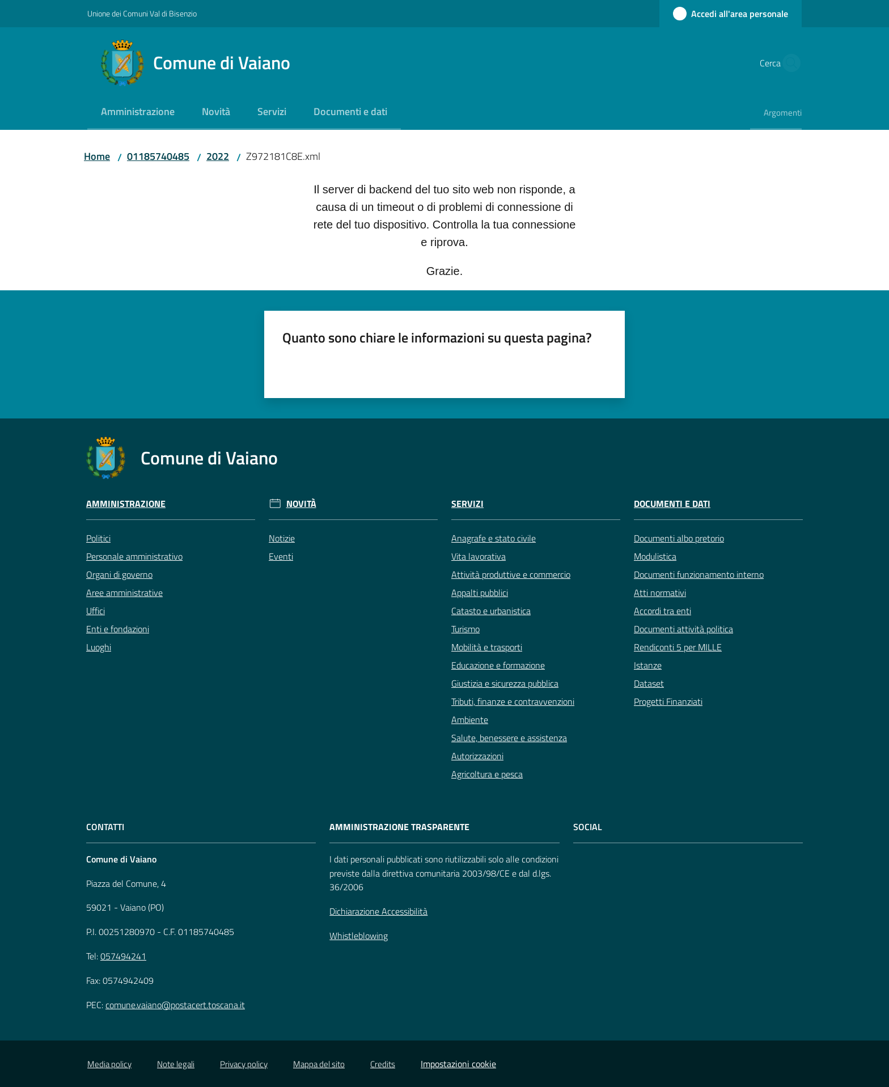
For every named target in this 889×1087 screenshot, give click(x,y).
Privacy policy (244, 1064)
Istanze (648, 665)
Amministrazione (126, 503)
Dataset (649, 683)
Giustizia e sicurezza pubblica (504, 683)
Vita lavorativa (478, 556)
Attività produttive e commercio (510, 574)
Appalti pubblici (479, 592)
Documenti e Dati (672, 503)
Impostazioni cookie (458, 1064)
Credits (382, 1064)
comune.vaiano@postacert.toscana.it (175, 1005)
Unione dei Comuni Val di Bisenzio (142, 13)
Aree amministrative (124, 592)
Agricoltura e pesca (487, 774)
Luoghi (98, 647)
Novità (301, 503)
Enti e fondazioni (117, 629)
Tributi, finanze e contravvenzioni (512, 701)
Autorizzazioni (477, 756)
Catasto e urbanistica (491, 610)
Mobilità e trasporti (486, 647)
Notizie (282, 538)
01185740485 (158, 156)
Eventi (281, 556)
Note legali (175, 1064)
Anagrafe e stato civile (493, 538)
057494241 (123, 956)
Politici (98, 538)
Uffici (95, 610)
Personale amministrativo (134, 556)
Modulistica (655, 556)
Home (97, 156)
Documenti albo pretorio (679, 538)
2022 (217, 156)
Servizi (467, 503)
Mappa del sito (319, 1064)
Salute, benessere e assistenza (509, 738)
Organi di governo (119, 574)
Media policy (109, 1064)
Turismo (465, 629)
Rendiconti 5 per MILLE (678, 647)
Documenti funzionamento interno (699, 574)
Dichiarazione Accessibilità (378, 911)
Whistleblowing (358, 935)
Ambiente (469, 719)
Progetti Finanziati (668, 701)
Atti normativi (660, 592)
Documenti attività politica (683, 629)
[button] (788, 63)
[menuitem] (137, 112)
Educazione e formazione (498, 665)
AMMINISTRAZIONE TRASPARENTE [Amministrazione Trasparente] (399, 827)
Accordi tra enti (662, 610)
